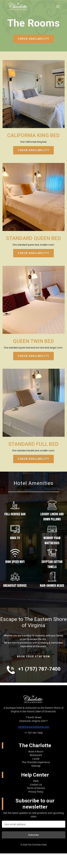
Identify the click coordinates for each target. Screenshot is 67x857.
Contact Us (36, 784)
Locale (35, 758)
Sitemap (35, 765)
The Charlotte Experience (36, 762)
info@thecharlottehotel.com (33, 726)
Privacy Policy (35, 791)
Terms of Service (36, 788)
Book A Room (35, 751)
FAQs (36, 781)
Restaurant (36, 755)
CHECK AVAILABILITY (33, 38)
